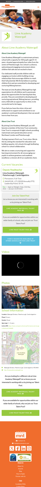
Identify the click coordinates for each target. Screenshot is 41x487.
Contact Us (21, 441)
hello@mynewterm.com (21, 443)
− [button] (4, 337)
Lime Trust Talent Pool (20, 229)
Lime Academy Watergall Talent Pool (20, 209)
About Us (20, 463)
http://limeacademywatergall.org (13, 370)
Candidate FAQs (20, 484)
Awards (20, 469)
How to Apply (20, 474)
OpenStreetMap (34, 363)
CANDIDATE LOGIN (18, 1)
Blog (20, 471)
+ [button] (4, 334)
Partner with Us (20, 476)
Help (20, 481)
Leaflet (26, 363)
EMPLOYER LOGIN (30, 1)
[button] (4, 297)
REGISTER (8, 1)
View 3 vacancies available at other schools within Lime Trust (20, 241)
